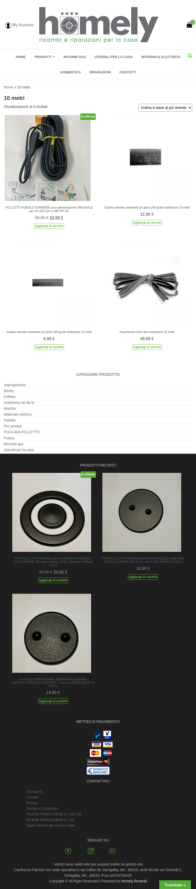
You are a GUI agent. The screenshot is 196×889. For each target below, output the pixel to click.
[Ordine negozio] (165, 107)
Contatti (127, 72)
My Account (19, 25)
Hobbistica (70, 72)
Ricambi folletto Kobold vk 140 (50, 820)
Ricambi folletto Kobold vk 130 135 (53, 814)
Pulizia (9, 438)
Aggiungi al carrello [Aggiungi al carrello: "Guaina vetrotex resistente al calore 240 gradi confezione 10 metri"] (147, 222)
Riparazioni (100, 72)
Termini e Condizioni (42, 808)
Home (21, 57)
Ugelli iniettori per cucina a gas (50, 825)
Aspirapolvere (15, 385)
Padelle (10, 420)
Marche (10, 408)
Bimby (9, 391)
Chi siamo (34, 792)
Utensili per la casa (113, 57)
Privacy (32, 803)
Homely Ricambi (134, 881)
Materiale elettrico (160, 57)
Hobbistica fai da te (19, 403)
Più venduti (12, 426)
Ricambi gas (75, 57)
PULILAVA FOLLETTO (22, 432)
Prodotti (44, 57)
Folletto (10, 397)
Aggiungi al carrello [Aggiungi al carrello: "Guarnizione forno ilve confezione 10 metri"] (147, 347)
